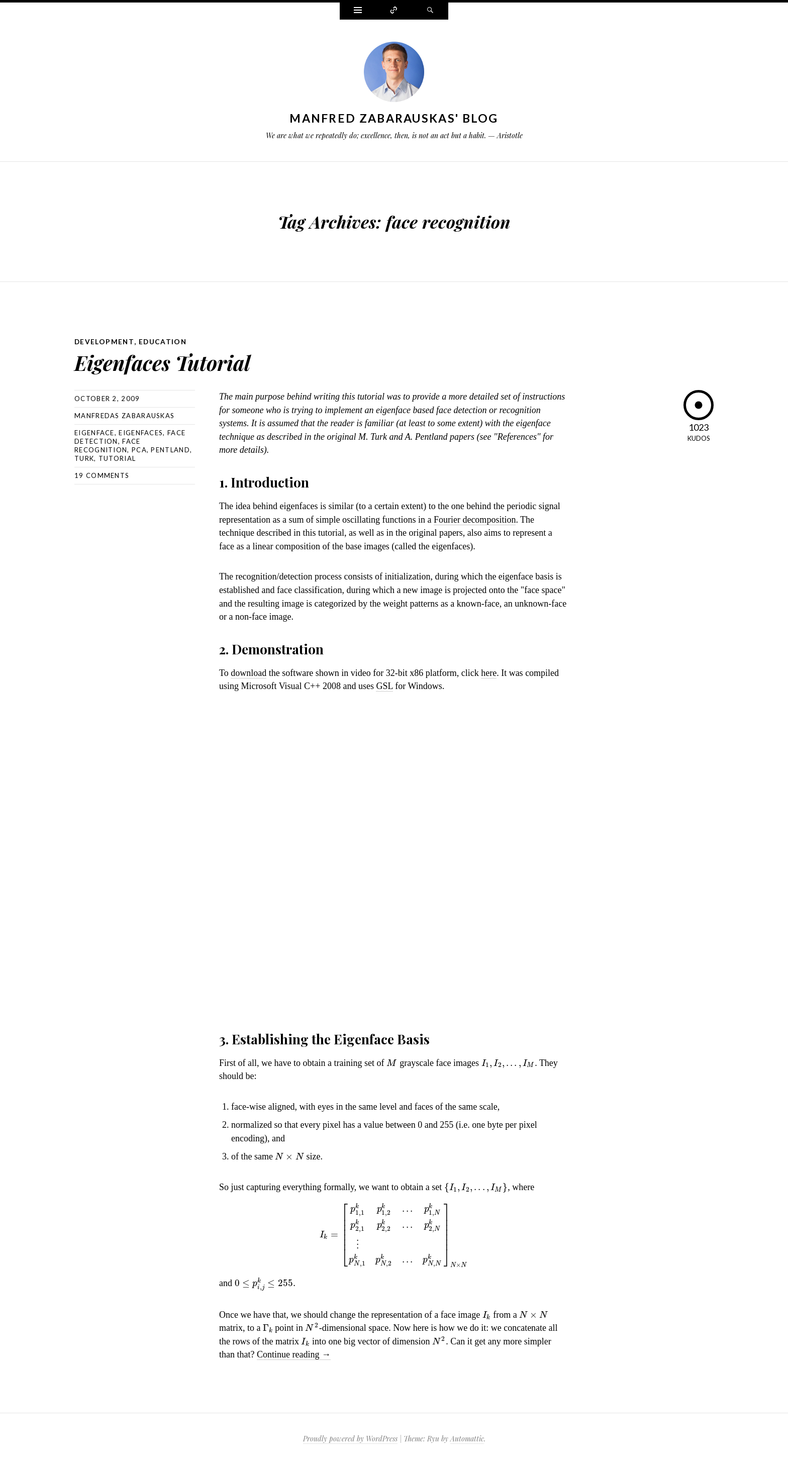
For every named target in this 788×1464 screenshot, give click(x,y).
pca (139, 449)
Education (163, 341)
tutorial (117, 458)
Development (104, 341)
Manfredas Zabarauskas (124, 415)
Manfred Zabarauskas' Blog (394, 118)
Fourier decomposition (475, 519)
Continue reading (294, 1354)
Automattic (467, 1438)
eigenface (94, 432)
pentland (170, 449)
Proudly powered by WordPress (350, 1438)
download (248, 672)
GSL (384, 685)
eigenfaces (141, 432)
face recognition (107, 445)
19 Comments (101, 475)
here (489, 672)
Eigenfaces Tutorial (171, 361)
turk (84, 458)
